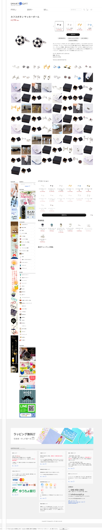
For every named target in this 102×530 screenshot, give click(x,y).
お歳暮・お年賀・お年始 (26, 300)
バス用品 (23, 236)
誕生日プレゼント (25, 277)
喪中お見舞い (24, 328)
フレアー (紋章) (69, 26)
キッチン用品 (24, 233)
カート (87, 9)
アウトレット (24, 268)
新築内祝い (24, 314)
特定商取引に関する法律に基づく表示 (75, 502)
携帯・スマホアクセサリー (27, 259)
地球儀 (90, 26)
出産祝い (23, 337)
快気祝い (23, 323)
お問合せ (70, 487)
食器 (23, 230)
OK (63, 529)
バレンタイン (24, 280)
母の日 (23, 286)
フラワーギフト (25, 262)
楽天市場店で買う (62, 38)
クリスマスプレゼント (26, 297)
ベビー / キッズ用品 (25, 242)
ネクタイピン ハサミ (79, 227)
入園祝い (23, 340)
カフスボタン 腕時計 (88, 197)
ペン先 (80, 26)
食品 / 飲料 (24, 227)
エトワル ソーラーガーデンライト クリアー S (61, 228)
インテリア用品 (25, 239)
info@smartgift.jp (77, 494)
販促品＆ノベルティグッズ (27, 303)
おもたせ (23, 331)
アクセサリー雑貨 (25, 250)
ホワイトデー (24, 283)
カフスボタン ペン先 (70, 188)
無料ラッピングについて (72, 473)
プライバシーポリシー (43, 529)
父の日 (23, 288)
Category (22, 222)
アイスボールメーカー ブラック (43, 227)
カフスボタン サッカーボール (51, 188)
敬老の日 (23, 291)
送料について (14, 453)
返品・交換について (72, 453)
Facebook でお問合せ (73, 40)
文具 (23, 256)
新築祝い (23, 317)
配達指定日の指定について (45, 469)
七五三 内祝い (24, 308)
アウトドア (24, 265)
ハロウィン (24, 325)
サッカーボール (59, 26)
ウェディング (24, 334)
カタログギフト (25, 224)
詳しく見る (14, 465)
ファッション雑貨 (25, 247)
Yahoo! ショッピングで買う (73, 38)
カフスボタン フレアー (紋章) (61, 188)
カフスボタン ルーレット (51, 207)
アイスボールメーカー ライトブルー (52, 227)
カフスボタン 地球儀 (79, 188)
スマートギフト (19, 4)
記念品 (23, 320)
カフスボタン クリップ (42, 188)
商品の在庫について (44, 503)
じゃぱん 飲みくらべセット (42, 238)
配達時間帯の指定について (45, 481)
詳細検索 (26, 186)
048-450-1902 (77, 490)
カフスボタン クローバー (42, 197)
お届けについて (43, 453)
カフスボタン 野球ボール (42, 207)
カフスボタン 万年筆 (88, 188)
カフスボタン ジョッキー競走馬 (51, 197)
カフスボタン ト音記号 (61, 197)
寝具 (23, 253)
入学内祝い (24, 311)
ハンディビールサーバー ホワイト (70, 227)
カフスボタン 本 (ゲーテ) (70, 197)
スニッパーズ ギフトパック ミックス (88, 227)
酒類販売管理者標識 (72, 503)
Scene (21, 272)
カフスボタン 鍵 (79, 197)
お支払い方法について (16, 471)
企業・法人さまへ (71, 500)
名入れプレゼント (25, 274)
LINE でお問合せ (84, 38)
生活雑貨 (23, 244)
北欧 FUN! (24, 306)
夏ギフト (23, 294)
